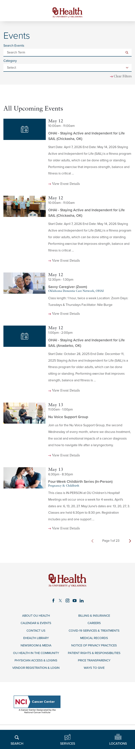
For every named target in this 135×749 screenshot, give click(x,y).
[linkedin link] (82, 601)
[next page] (130, 541)
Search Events (13, 46)
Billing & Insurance (94, 617)
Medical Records (94, 640)
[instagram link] (67, 601)
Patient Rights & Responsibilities (94, 655)
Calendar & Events (36, 625)
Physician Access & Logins (36, 663)
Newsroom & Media (36, 647)
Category (10, 61)
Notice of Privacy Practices (94, 647)
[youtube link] (74, 601)
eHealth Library (36, 640)
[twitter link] (60, 601)
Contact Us (36, 632)
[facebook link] (53, 601)
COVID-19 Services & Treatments (94, 632)
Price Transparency (94, 663)
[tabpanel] (67, 328)
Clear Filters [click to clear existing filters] (122, 77)
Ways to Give (94, 670)
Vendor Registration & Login (36, 670)
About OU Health (36, 617)
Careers (94, 625)
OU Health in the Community (36, 655)
